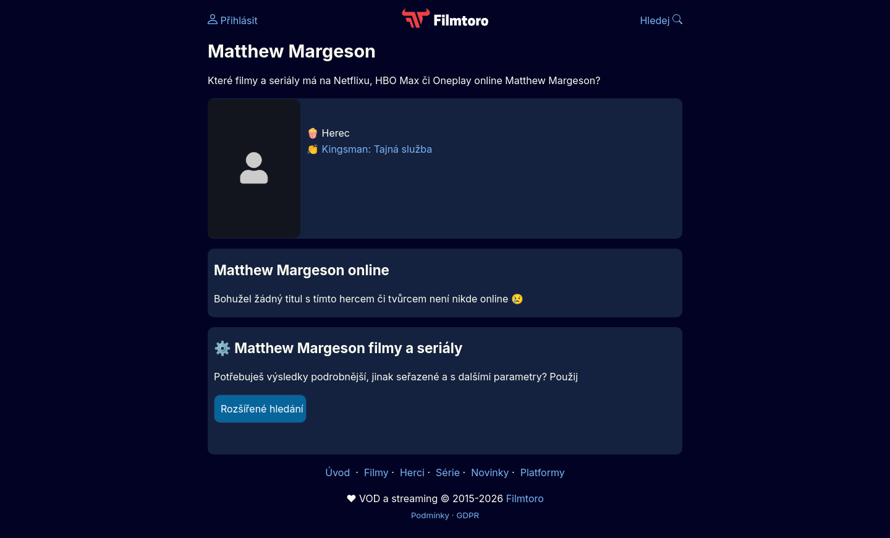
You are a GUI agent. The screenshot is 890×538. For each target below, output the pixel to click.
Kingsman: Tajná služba (377, 149)
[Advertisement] (118, 190)
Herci (412, 472)
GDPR (467, 515)
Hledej (661, 20)
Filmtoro (525, 498)
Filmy (376, 472)
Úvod (338, 472)
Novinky (490, 472)
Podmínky (430, 515)
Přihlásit (233, 20)
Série (448, 472)
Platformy (542, 472)
